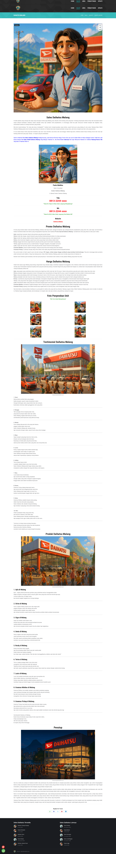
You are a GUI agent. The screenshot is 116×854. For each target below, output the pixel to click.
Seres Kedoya (21, 838)
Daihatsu (17, 25)
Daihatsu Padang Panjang (23, 825)
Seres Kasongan (67, 834)
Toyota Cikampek (21, 829)
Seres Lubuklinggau (68, 838)
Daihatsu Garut (21, 834)
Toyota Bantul (67, 829)
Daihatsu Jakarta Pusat (23, 843)
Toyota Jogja (66, 843)
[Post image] (15, 826)
